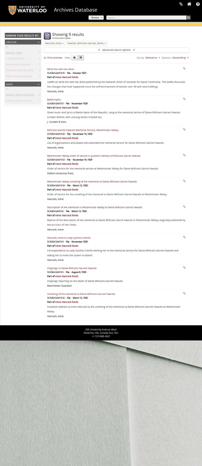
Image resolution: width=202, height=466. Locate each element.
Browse (95, 17)
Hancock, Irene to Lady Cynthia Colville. (69, 237)
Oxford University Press (19, 76)
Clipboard (181, 4)
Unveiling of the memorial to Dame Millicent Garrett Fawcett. (81, 294)
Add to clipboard (184, 68)
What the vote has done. (61, 69)
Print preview (53, 57)
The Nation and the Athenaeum (23, 71)
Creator (11, 42)
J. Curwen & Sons (15, 59)
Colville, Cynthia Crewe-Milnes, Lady (26, 101)
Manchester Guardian (18, 65)
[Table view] (80, 57)
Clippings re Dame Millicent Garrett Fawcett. (72, 268)
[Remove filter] (63, 43)
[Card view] (74, 57)
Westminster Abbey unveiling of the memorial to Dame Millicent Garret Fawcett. (92, 181)
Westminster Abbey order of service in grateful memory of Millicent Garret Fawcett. (94, 155)
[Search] (148, 17)
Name (9, 84)
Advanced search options (116, 49)
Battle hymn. (54, 99)
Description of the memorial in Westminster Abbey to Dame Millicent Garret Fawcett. (95, 207)
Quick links (198, 4)
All (7, 47)
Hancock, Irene (14, 53)
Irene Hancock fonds (66, 77)
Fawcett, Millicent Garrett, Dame (24, 95)
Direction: (166, 57)
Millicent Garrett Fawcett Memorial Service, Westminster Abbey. (83, 130)
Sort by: (141, 57)
